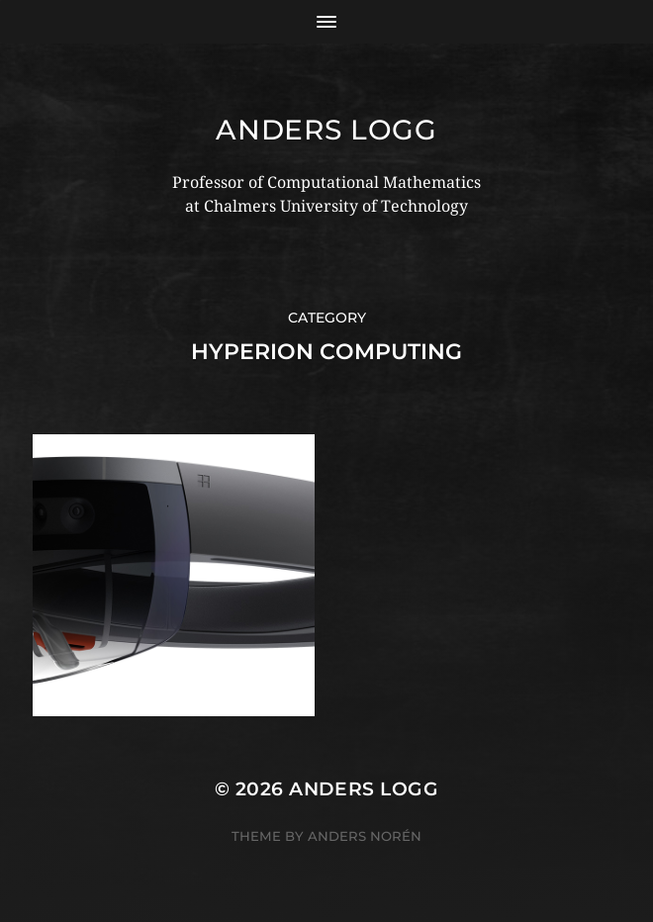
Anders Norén (364, 836)
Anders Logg (326, 129)
